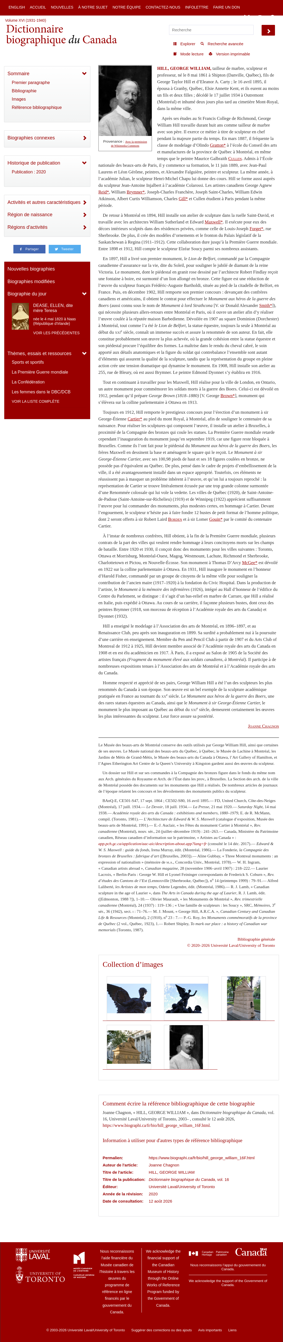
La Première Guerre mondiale (40, 372)
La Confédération (28, 382)
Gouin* (216, 519)
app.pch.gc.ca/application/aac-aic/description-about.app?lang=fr (152, 843)
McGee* (249, 562)
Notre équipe (127, 7)
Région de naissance (29, 214)
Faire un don (226, 7)
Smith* (265, 305)
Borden (175, 519)
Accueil (38, 7)
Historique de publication (33, 163)
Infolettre (196, 7)
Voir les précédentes (56, 333)
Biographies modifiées (31, 281)
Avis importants (210, 1330)
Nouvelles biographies (31, 269)
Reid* (103, 192)
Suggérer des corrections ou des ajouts (161, 1330)
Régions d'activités (27, 227)
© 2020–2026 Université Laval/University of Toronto (231, 945)
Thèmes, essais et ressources (39, 353)
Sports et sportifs (28, 362)
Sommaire (18, 73)
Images (19, 99)
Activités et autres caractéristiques (44, 202)
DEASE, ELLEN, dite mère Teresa (53, 308)
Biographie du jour (27, 293)
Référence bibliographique (37, 107)
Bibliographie (24, 91)
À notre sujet (93, 7)
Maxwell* (214, 222)
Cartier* (135, 418)
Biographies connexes (31, 137)
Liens (232, 1330)
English (17, 7)
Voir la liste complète (35, 401)
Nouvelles (62, 7)
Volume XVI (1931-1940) (25, 20)
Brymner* (136, 192)
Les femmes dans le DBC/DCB (41, 392)
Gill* (183, 198)
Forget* (256, 228)
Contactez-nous (163, 7)
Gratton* (218, 145)
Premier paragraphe (31, 82)
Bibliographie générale (256, 939)
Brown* (227, 395)
